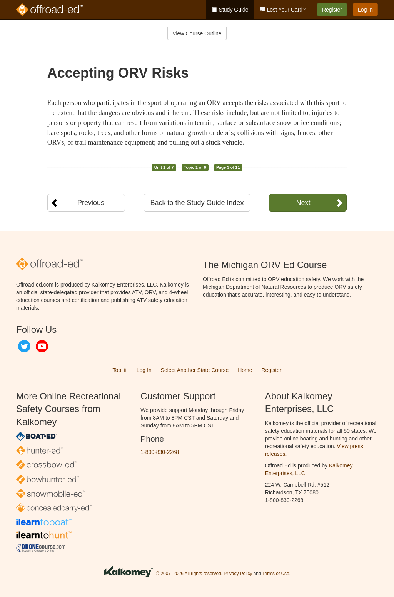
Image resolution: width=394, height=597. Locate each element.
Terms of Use (275, 573)
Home (245, 370)
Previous (90, 203)
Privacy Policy (238, 573)
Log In (365, 10)
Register (332, 10)
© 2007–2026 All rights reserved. (189, 573)
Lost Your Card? (283, 10)
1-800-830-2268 (159, 452)
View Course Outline (196, 33)
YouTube (42, 346)
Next (303, 203)
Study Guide (230, 10)
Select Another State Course (195, 370)
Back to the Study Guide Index (197, 203)
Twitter (24, 346)
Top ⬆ (119, 370)
